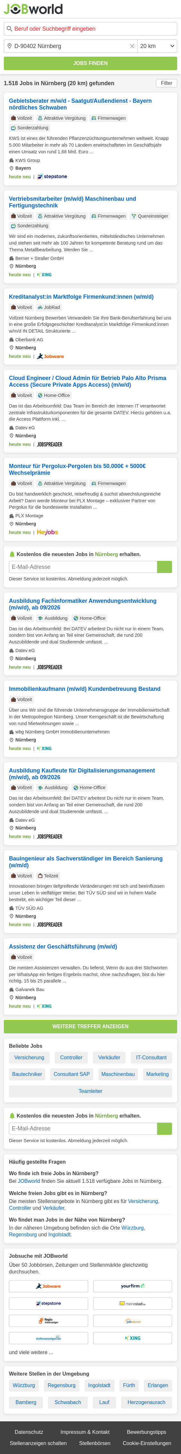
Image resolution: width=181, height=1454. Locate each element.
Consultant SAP (72, 1074)
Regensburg (23, 1234)
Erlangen (158, 1385)
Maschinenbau (118, 1074)
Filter (166, 83)
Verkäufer (109, 1057)
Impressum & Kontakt (85, 1432)
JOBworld (29, 1181)
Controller (71, 1057)
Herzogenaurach (146, 1402)
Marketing (157, 1074)
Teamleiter (91, 1091)
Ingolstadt (59, 1234)
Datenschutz (29, 1432)
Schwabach (67, 1402)
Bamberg (25, 1402)
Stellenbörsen (95, 1443)
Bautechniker (27, 1074)
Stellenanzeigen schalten (38, 1443)
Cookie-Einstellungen (147, 1443)
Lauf (104, 1402)
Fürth (129, 1385)
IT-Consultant (151, 1057)
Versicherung (29, 1057)
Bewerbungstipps (146, 1432)
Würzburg (132, 1228)
